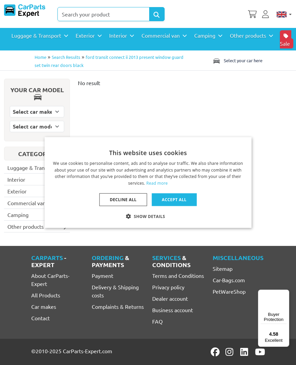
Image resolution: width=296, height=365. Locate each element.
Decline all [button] (123, 200)
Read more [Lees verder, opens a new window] (157, 183)
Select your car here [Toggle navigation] (237, 61)
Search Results (66, 57)
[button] (148, 216)
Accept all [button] (174, 200)
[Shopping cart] (252, 13)
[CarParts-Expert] (24, 11)
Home (40, 57)
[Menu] (285, 294)
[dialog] (148, 182)
